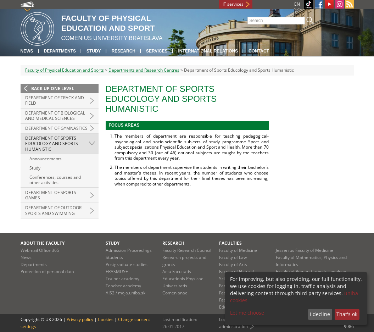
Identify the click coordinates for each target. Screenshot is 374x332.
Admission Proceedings (129, 250)
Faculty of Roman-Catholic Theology (311, 272)
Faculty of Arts (233, 264)
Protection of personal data (47, 272)
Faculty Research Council (186, 250)
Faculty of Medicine (238, 250)
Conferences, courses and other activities (55, 180)
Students (114, 257)
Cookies (105, 319)
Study (93, 51)
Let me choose (247, 312)
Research (123, 51)
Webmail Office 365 (40, 250)
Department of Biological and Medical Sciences (55, 116)
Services (156, 51)
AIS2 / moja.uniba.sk (125, 293)
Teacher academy (123, 286)
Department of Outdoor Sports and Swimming (53, 210)
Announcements (45, 159)
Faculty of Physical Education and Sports (64, 70)
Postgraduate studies (126, 264)
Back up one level (52, 88)
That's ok (346, 314)
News (27, 51)
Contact (259, 51)
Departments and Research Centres (143, 70)
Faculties (230, 243)
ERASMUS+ (117, 272)
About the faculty (43, 243)
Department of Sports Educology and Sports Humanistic (51, 143)
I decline (320, 314)
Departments (60, 51)
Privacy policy (80, 319)
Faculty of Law (233, 257)
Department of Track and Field (54, 100)
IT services (233, 4)
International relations (208, 51)
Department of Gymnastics (56, 128)
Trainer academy (122, 279)
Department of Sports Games (50, 195)
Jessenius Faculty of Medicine (304, 250)
